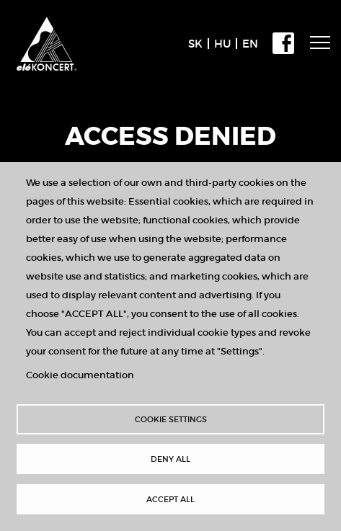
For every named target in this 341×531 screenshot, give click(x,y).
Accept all (170, 499)
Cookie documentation (80, 375)
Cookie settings (171, 419)
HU (222, 43)
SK (195, 43)
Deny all (170, 459)
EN (250, 43)
